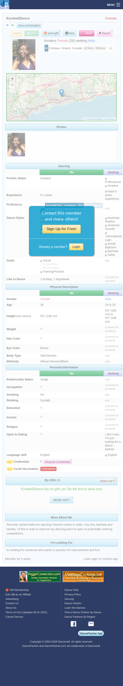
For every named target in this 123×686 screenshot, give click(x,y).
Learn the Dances (75, 607)
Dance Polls (72, 589)
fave (69, 33)
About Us (11, 607)
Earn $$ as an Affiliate (18, 594)
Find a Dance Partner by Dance (83, 612)
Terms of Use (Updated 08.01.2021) (26, 612)
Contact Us (12, 603)
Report (104, 33)
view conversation (29, 25)
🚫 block (86, 33)
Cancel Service (14, 616)
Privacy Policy (73, 594)
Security (69, 598)
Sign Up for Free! (61, 229)
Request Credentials (57, 461)
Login (76, 246)
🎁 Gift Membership (17, 589)
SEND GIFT (107, 481)
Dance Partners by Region (80, 616)
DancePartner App (91, 633)
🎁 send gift (51, 33)
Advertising (12, 598)
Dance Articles (73, 603)
